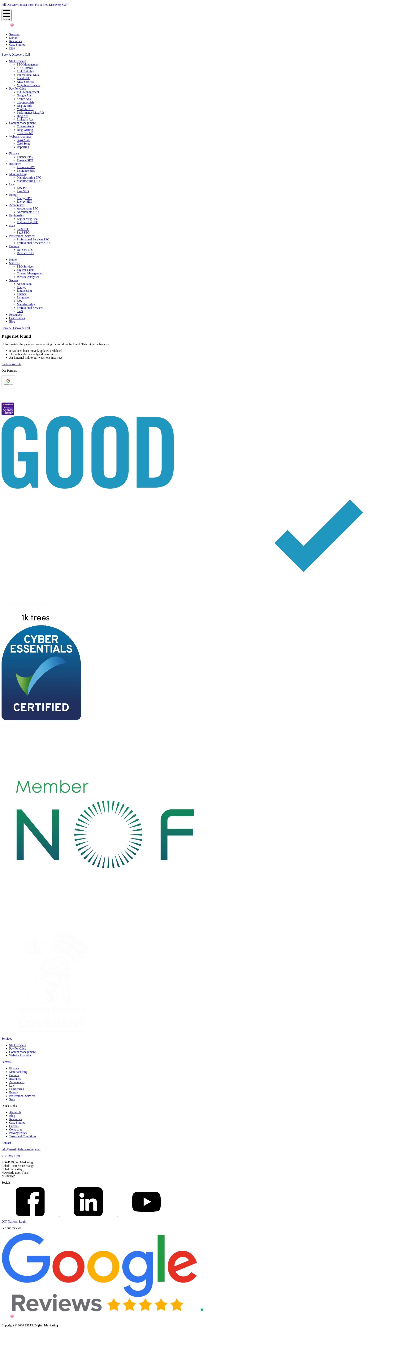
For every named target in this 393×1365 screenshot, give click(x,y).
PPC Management (28, 92)
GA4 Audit (23, 140)
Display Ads (24, 105)
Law (12, 184)
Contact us (15, 1129)
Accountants (16, 205)
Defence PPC (25, 249)
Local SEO (23, 78)
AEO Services (25, 81)
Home (13, 259)
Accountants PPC (27, 208)
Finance (14, 153)
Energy (13, 194)
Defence (14, 246)
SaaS (12, 225)
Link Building (25, 71)
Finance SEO (25, 160)
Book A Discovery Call (16, 54)
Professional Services (22, 236)
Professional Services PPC (33, 239)
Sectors (13, 37)
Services (14, 34)
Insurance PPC (26, 167)
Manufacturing (18, 174)
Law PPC (22, 187)
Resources (15, 41)
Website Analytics (20, 136)
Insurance (15, 163)
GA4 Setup (24, 143)
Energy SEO (24, 201)
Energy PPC (24, 198)
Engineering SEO (27, 222)
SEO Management (28, 64)
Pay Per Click (17, 88)
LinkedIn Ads (25, 119)
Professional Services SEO (33, 242)
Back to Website (11, 364)
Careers (14, 1126)
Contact (6, 1142)
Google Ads (24, 95)
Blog (12, 48)
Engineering (16, 215)
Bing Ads (22, 116)
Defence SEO (25, 253)
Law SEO (23, 191)
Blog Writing (25, 129)
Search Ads (24, 98)
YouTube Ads (25, 109)
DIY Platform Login (14, 1221)
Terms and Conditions (22, 1136)
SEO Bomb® (25, 68)
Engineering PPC (27, 218)
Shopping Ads (25, 102)
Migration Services (28, 85)
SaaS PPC (23, 229)
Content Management (22, 123)
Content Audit (25, 126)
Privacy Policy (18, 1133)
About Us (15, 1112)
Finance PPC (25, 156)
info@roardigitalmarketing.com (21, 1149)
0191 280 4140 (11, 1155)
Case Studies (17, 44)
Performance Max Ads (30, 112)
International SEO (28, 74)
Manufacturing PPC (29, 177)
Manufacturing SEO (29, 181)
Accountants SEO (28, 211)
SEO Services (17, 61)
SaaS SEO (23, 232)
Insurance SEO (26, 170)
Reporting (23, 147)
